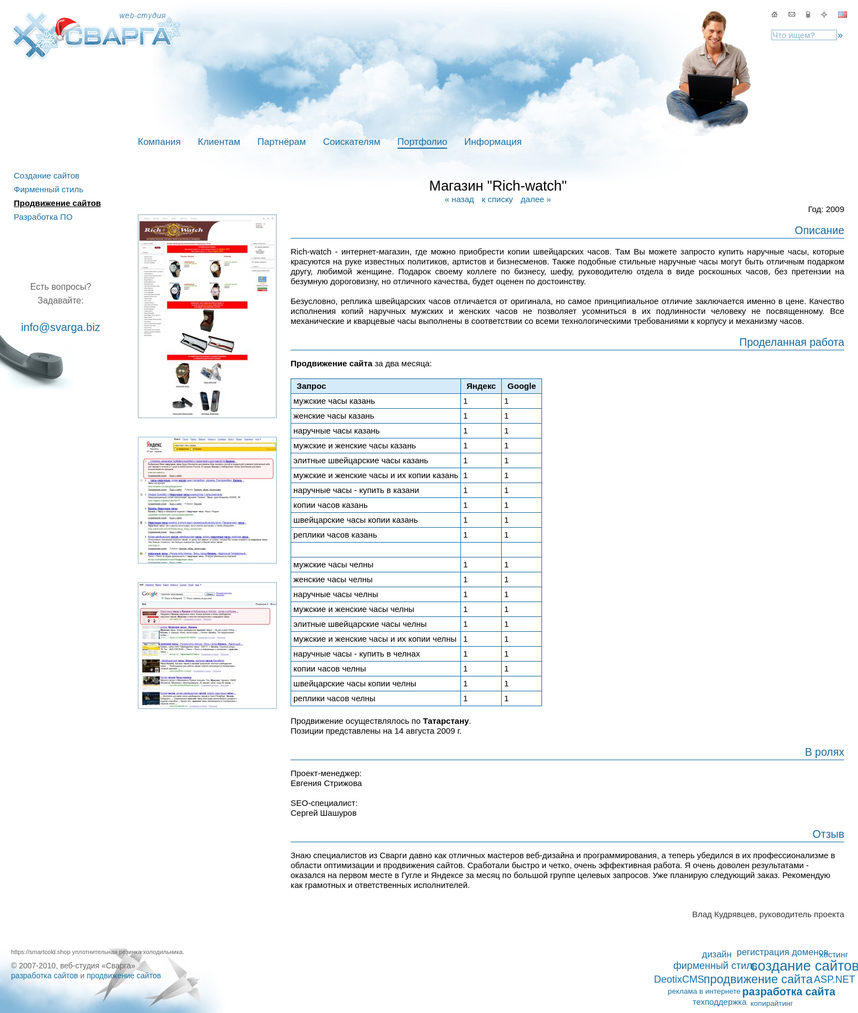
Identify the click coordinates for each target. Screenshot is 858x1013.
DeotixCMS (679, 979)
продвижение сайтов (124, 975)
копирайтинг (771, 1003)
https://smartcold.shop (41, 952)
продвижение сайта (758, 979)
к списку (497, 199)
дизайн (717, 954)
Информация (493, 142)
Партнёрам (282, 142)
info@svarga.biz (60, 327)
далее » (536, 199)
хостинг (833, 954)
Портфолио (422, 142)
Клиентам (219, 142)
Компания (159, 142)
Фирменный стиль (48, 189)
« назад (459, 199)
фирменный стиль (715, 966)
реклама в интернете (704, 991)
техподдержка (720, 1001)
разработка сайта (788, 991)
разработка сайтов (44, 975)
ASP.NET (834, 979)
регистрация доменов (782, 952)
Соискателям (351, 142)
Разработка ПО (43, 216)
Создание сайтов (46, 175)
